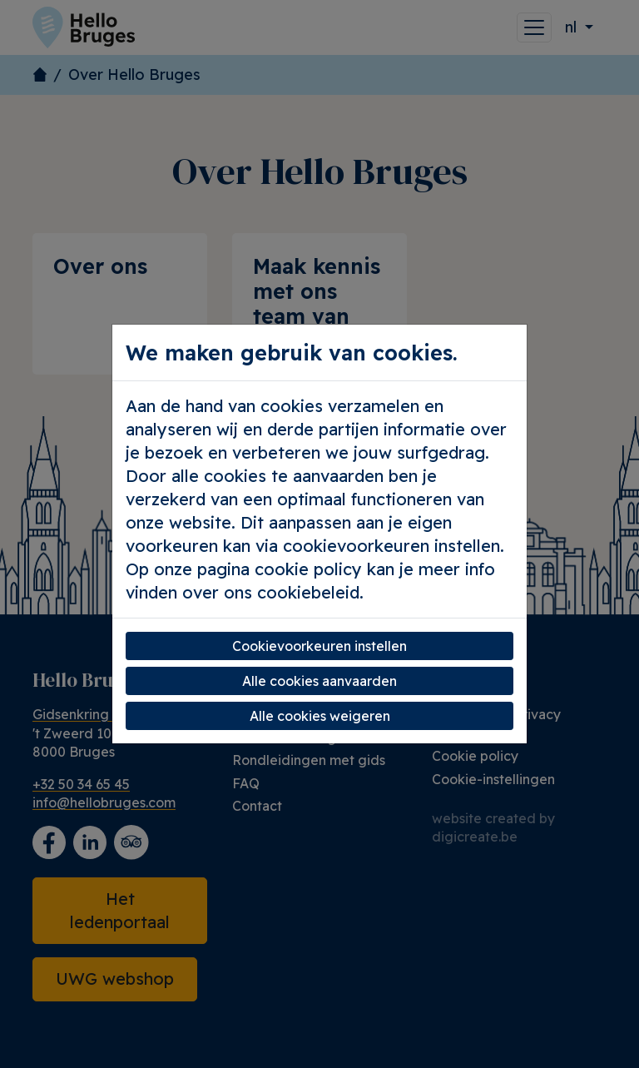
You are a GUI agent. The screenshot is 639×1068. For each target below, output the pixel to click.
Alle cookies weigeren (320, 716)
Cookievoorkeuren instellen (319, 646)
